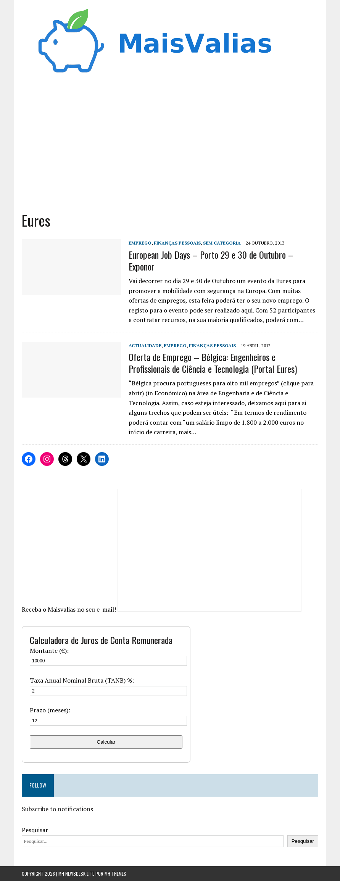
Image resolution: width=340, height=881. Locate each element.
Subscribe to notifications (57, 809)
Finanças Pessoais (177, 243)
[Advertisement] (170, 146)
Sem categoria (222, 243)
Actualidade (145, 345)
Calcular (106, 742)
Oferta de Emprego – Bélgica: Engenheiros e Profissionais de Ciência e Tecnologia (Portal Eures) (213, 362)
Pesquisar (35, 830)
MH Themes (115, 873)
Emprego (140, 243)
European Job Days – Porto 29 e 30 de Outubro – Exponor (211, 260)
